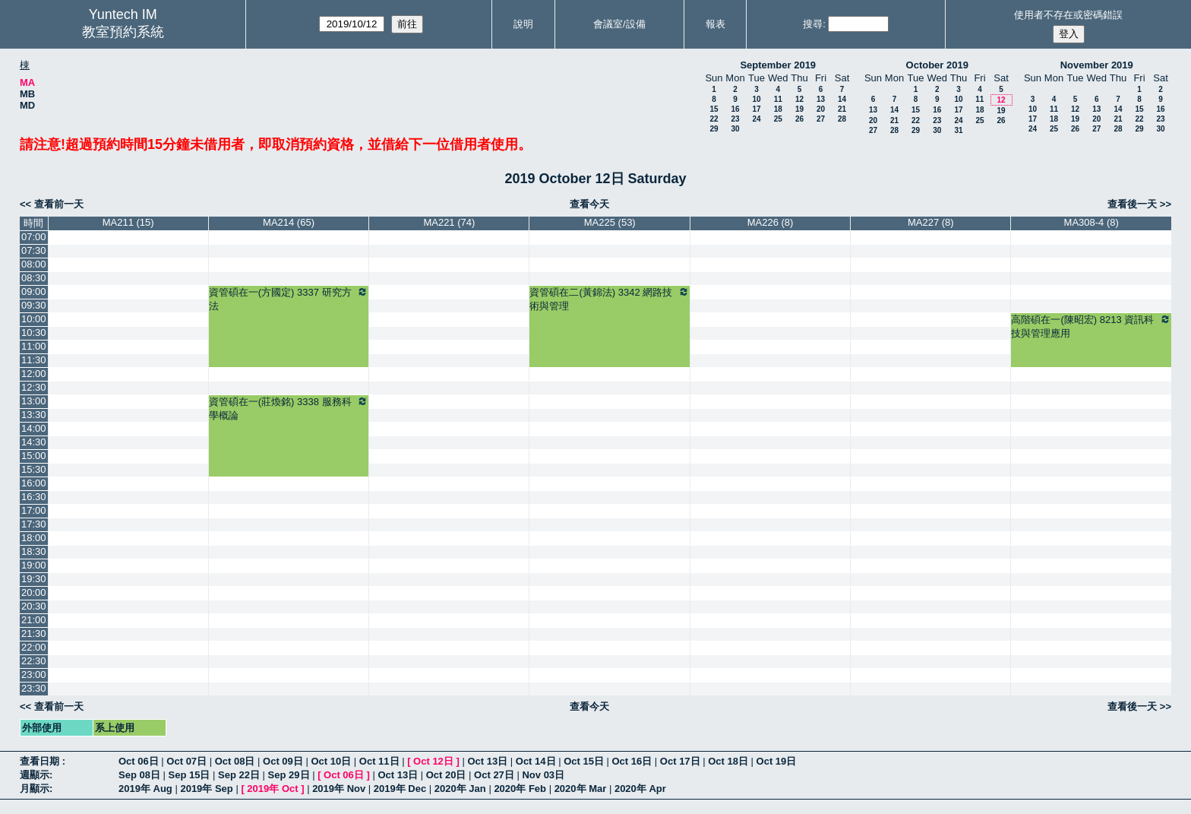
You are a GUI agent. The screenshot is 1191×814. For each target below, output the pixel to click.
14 (842, 99)
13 (821, 99)
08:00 (33, 264)
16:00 (33, 483)
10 (756, 99)
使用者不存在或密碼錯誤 (1068, 15)
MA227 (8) (931, 222)
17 (756, 109)
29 (713, 129)
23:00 (33, 674)
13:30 (33, 414)
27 (821, 119)
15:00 (33, 455)
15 (713, 109)
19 (799, 109)
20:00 (33, 592)
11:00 (33, 346)
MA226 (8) (770, 222)
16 (735, 109)
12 (799, 99)
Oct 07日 (186, 761)
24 (756, 119)
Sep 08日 (139, 775)
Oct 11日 (379, 761)
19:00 (33, 565)
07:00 (33, 236)
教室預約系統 (123, 32)
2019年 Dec (400, 788)
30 (735, 129)
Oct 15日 (584, 761)
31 (958, 130)
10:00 (33, 319)
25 (778, 119)
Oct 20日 (446, 775)
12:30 (33, 387)
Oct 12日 (433, 761)
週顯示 (34, 775)
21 (842, 109)
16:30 (33, 496)
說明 (523, 24)
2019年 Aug (145, 788)
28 (842, 119)
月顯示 (34, 788)
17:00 (33, 510)
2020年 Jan (460, 788)
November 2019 (1096, 65)
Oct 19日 (777, 761)
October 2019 (937, 65)
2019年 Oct (272, 788)
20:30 (33, 606)
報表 (715, 24)
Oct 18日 (728, 761)
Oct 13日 (487, 761)
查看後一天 (1132, 204)
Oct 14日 (536, 761)
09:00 (33, 291)
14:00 (33, 428)
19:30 (33, 578)
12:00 (33, 373)
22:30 (33, 661)
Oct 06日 (138, 761)
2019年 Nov (338, 788)
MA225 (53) (610, 222)
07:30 (33, 250)
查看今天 (589, 204)
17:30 (33, 524)
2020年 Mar (580, 788)
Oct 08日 (235, 761)
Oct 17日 (680, 761)
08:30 (33, 277)
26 (799, 119)
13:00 (33, 401)
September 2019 (778, 65)
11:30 (33, 360)
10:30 (33, 332)
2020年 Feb (520, 788)
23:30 (33, 688)
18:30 (33, 551)
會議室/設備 (619, 24)
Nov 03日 (543, 775)
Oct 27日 (494, 775)
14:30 (33, 442)
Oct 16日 (632, 761)
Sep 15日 (189, 775)
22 (713, 119)
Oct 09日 (283, 761)
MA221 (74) (449, 222)
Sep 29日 (289, 775)
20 (821, 109)
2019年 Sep (206, 788)
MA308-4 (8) (1091, 222)
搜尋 (813, 24)
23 (735, 119)
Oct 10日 (331, 761)
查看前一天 (59, 204)
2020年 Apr (640, 788)
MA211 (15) (128, 222)
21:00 (33, 620)
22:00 (33, 647)
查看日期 (41, 761)
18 (778, 109)
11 (778, 99)
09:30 (33, 305)
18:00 (33, 537)
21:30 (33, 633)
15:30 (33, 469)
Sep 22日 (239, 775)
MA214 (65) (288, 222)
